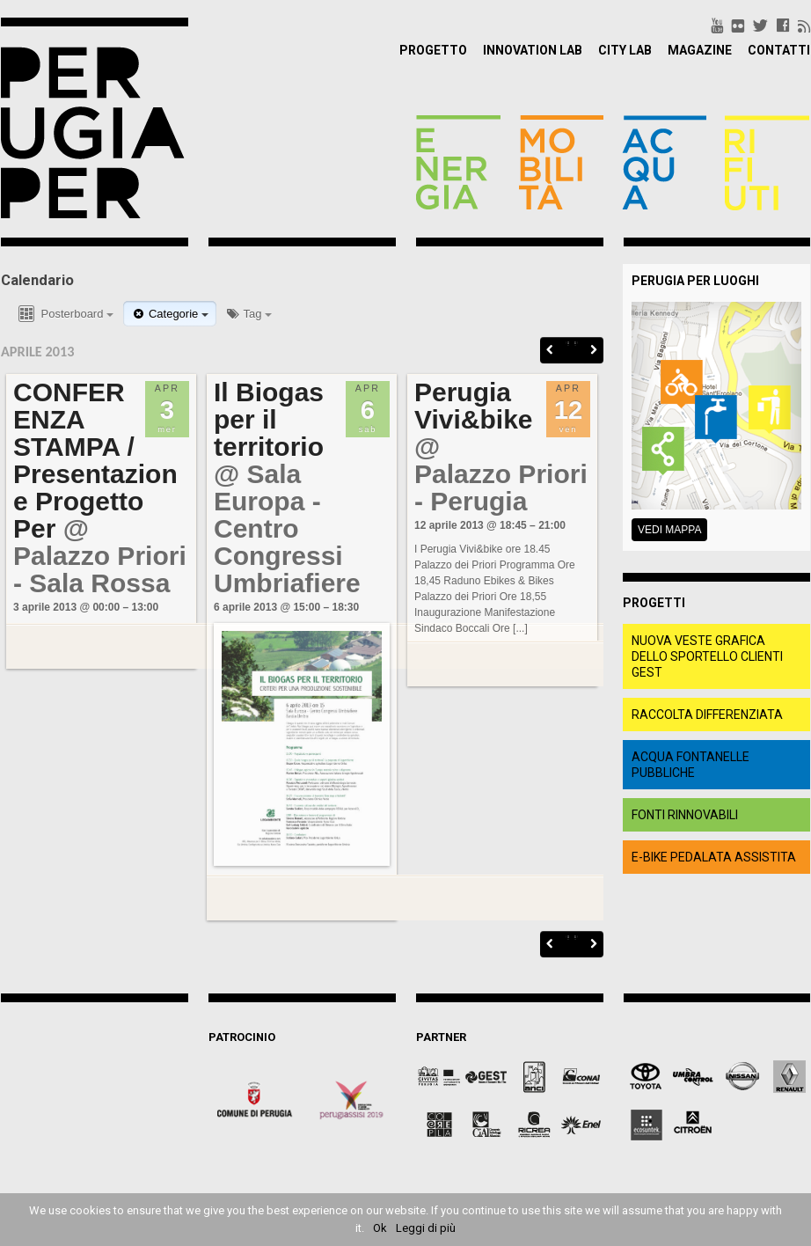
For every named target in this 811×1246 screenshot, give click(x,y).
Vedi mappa (669, 530)
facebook (783, 25)
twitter (760, 25)
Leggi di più (426, 1228)
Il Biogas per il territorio (270, 419)
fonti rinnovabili (685, 815)
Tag (249, 313)
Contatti (779, 50)
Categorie (169, 313)
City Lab (625, 50)
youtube (717, 25)
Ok (380, 1228)
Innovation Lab (532, 50)
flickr (738, 25)
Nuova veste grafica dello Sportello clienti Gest (707, 656)
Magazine (700, 50)
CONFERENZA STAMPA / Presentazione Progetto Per (96, 460)
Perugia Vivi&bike (474, 405)
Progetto (433, 50)
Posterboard (64, 314)
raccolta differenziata (707, 714)
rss (804, 25)
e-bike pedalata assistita (714, 857)
